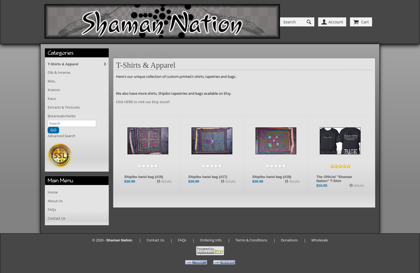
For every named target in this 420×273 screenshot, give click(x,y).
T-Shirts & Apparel (63, 64)
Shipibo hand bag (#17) (207, 177)
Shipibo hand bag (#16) (143, 177)
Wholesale (319, 240)
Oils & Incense (59, 72)
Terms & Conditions (251, 240)
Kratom (54, 89)
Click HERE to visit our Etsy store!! (143, 101)
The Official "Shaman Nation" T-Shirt (334, 179)
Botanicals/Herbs (61, 116)
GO (53, 130)
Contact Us (56, 218)
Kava (52, 98)
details (166, 181)
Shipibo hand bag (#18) (271, 177)
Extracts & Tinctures (64, 107)
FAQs (52, 209)
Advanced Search (61, 135)
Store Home (125, 53)
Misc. (52, 81)
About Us (55, 200)
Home (53, 192)
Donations (289, 240)
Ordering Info (211, 240)
